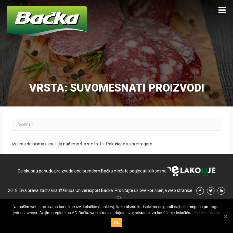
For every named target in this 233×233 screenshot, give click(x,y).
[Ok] (225, 216)
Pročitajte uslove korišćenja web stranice (153, 190)
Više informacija (206, 212)
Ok (116, 222)
